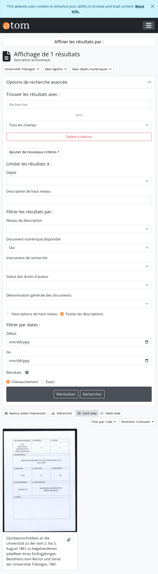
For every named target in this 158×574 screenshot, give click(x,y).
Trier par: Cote (102, 422)
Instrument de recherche (26, 257)
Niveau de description (24, 220)
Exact (50, 381)
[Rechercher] (79, 104)
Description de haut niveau (28, 191)
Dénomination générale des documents (38, 295)
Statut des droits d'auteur (27, 276)
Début (11, 333)
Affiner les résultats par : (79, 42)
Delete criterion (79, 136)
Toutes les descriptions (84, 314)
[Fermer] (152, 6)
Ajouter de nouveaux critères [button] (33, 152)
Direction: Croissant (136, 422)
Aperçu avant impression (25, 413)
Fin (8, 352)
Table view (110, 413)
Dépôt (11, 172)
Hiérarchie (61, 413)
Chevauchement (25, 381)
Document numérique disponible (33, 239)
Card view (87, 413)
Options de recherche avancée (36, 82)
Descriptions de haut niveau (35, 314)
